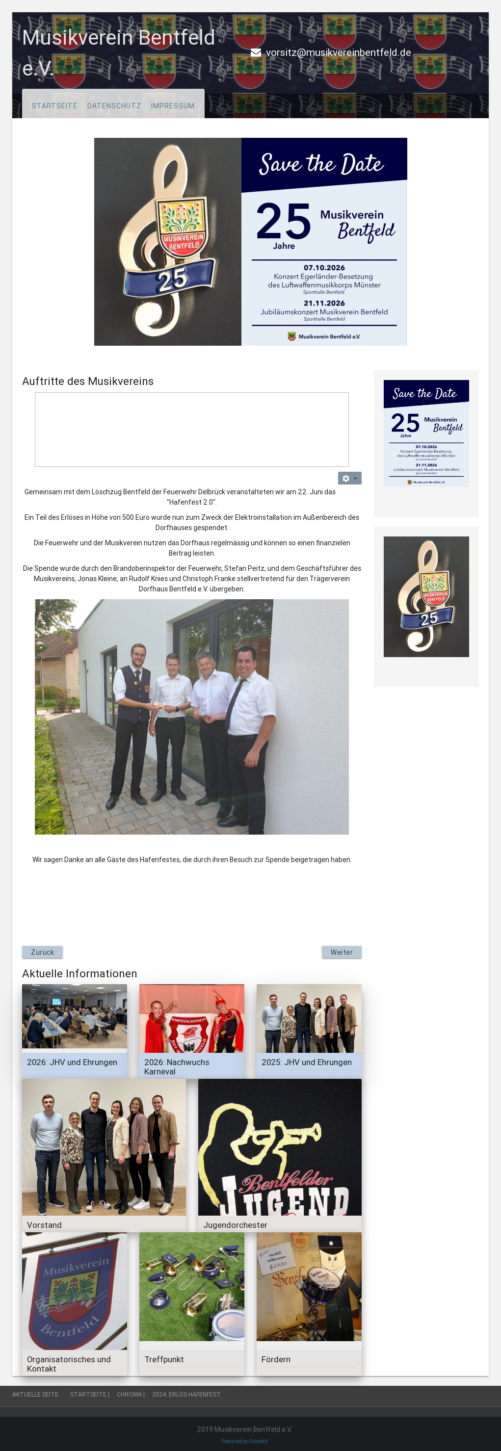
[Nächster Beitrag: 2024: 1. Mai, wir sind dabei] (342, 952)
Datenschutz (114, 106)
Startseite (55, 106)
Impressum (173, 106)
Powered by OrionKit (244, 1441)
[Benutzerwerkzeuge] (350, 478)
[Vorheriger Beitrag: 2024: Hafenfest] (42, 952)
